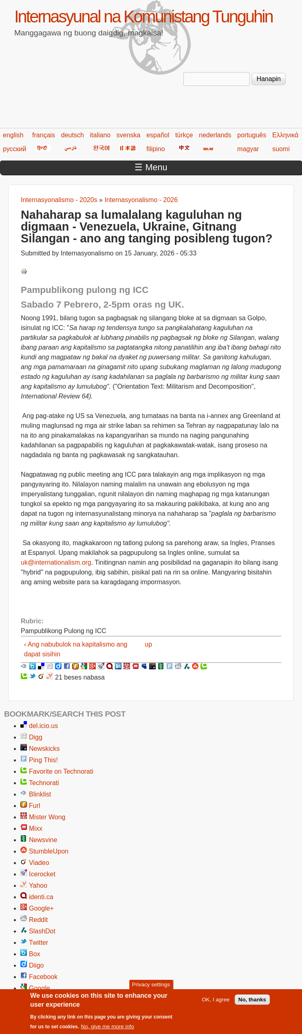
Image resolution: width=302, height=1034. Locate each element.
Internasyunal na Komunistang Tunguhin (143, 16)
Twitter (38, 942)
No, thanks (252, 1004)
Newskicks (44, 748)
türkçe (184, 135)
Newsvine (43, 839)
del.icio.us (43, 725)
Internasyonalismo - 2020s (59, 199)
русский (14, 148)
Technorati (44, 782)
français (43, 135)
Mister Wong (47, 817)
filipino (155, 148)
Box (34, 953)
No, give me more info (107, 1030)
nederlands (215, 135)
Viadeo (39, 862)
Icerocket (42, 874)
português (251, 135)
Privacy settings (151, 989)
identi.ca (41, 896)
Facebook (43, 976)
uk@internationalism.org (56, 562)
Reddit (38, 919)
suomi (281, 148)
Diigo (36, 965)
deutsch (72, 135)
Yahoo (38, 885)
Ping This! (43, 760)
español (157, 135)
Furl (34, 805)
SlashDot (42, 931)
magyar (248, 148)
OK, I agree (215, 1004)
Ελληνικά (285, 135)
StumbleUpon (48, 851)
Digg (35, 737)
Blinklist (40, 794)
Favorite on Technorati (61, 771)
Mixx (35, 828)
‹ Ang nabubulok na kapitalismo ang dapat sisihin (76, 649)
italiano (100, 135)
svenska (129, 135)
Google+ (41, 908)
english (13, 135)
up (148, 644)
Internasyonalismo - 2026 (141, 199)
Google (39, 988)
